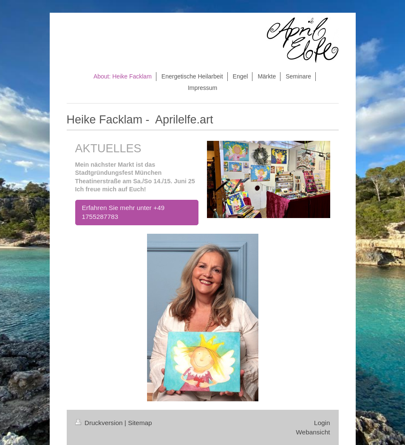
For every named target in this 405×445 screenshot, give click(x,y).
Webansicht (313, 432)
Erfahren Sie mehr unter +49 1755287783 (123, 212)
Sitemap (140, 422)
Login (322, 422)
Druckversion (100, 422)
